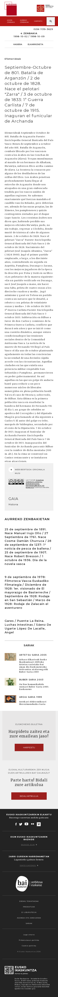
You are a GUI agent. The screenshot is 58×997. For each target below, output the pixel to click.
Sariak (29, 923)
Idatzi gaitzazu (29, 865)
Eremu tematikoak (29, 901)
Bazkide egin (29, 845)
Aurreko (24, 21)
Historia (13, 504)
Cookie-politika (29, 946)
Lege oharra (29, 935)
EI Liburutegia (29, 912)
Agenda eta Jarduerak (29, 918)
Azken (11, 21)
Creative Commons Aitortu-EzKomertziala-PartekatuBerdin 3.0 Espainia (35, 483)
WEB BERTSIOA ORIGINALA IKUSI (27, 470)
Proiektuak (29, 907)
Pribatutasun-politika (29, 940)
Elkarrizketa (35, 44)
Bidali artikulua (29, 796)
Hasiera (17, 44)
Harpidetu (38, 21)
